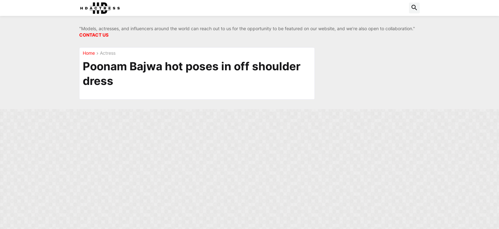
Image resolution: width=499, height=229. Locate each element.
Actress (108, 53)
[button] (414, 8)
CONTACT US (94, 35)
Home (89, 53)
